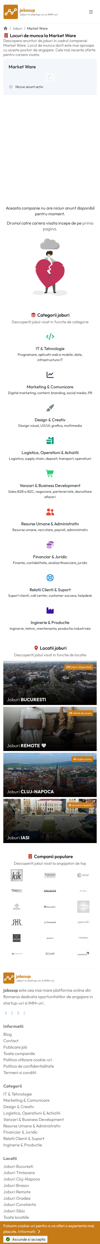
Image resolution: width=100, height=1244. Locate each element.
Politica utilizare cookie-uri (27, 1059)
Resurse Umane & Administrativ (50, 523)
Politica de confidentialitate (28, 1066)
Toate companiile (19, 1053)
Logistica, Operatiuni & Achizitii (50, 452)
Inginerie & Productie (50, 622)
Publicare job (15, 1047)
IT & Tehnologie (50, 348)
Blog (7, 1034)
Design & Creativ (50, 419)
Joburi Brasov (16, 1185)
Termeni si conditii (19, 1072)
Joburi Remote (16, 1191)
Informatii (29, 1231)
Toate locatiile (16, 1217)
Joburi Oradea (16, 1198)
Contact (11, 1040)
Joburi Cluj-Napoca (21, 1179)
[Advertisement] (50, 147)
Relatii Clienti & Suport (50, 589)
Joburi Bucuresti (18, 1166)
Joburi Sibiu (14, 1210)
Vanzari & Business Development (50, 485)
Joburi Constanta (19, 1204)
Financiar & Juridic (50, 556)
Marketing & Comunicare (50, 386)
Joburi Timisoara (19, 1172)
